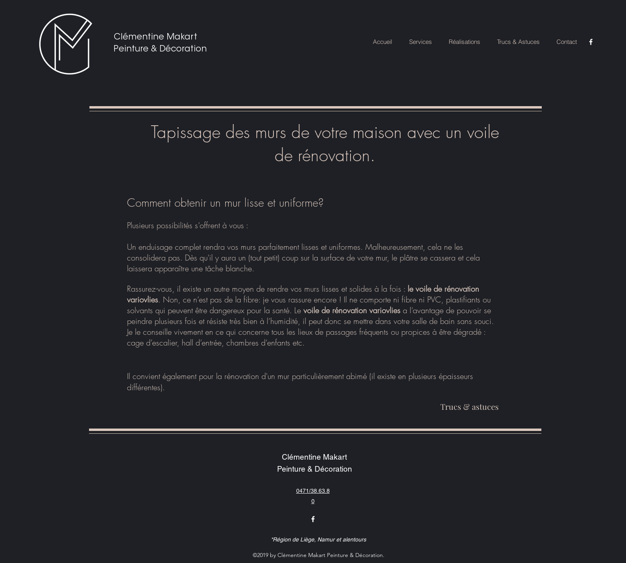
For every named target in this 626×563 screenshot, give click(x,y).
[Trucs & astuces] (469, 407)
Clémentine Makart (155, 37)
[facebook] (591, 42)
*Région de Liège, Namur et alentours (318, 539)
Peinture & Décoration (160, 49)
